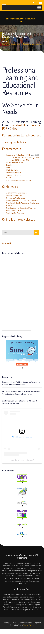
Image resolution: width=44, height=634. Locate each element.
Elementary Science (13, 173)
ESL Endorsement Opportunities (18, 180)
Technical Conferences (15, 213)
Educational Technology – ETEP (18, 155)
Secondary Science (13, 175)
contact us (22, 583)
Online (13, 128)
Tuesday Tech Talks (14, 142)
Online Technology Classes (18, 219)
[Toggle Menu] (39, 7)
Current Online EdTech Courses (21, 135)
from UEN (25, 160)
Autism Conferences (14, 195)
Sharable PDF (18, 125)
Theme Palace (28, 625)
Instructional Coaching (14, 162)
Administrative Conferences (16, 193)
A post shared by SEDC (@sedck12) (22, 460)
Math (8, 168)
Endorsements (11, 148)
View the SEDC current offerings (23, 157)
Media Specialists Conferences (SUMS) (21, 200)
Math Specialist (12, 170)
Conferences (10, 186)
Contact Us (7, 243)
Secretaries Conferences (15, 198)
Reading (9, 165)
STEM (8, 178)
